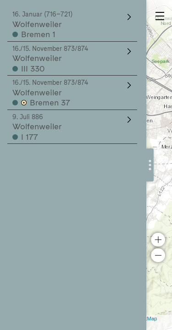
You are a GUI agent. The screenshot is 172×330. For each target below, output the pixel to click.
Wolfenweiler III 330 (72, 59)
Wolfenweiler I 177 (72, 127)
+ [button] (158, 240)
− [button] (158, 255)
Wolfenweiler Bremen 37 (72, 93)
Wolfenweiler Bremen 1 (72, 25)
